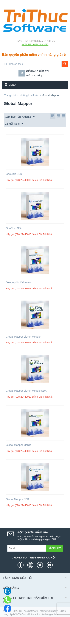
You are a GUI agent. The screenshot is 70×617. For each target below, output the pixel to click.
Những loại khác (29, 95)
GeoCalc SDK (14, 173)
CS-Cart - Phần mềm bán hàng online (37, 614)
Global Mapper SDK (17, 499)
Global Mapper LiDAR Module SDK (26, 390)
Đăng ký (54, 548)
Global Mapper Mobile (18, 444)
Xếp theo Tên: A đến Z (20, 117)
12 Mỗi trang (14, 124)
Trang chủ (10, 95)
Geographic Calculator (19, 282)
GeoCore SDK (14, 228)
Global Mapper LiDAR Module (23, 336)
